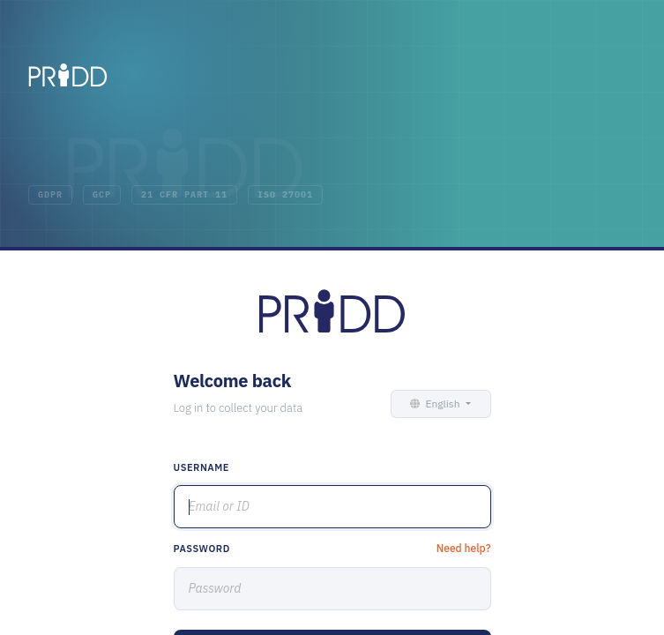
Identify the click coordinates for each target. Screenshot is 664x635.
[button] (437, 404)
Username (202, 467)
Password (202, 548)
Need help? (463, 548)
